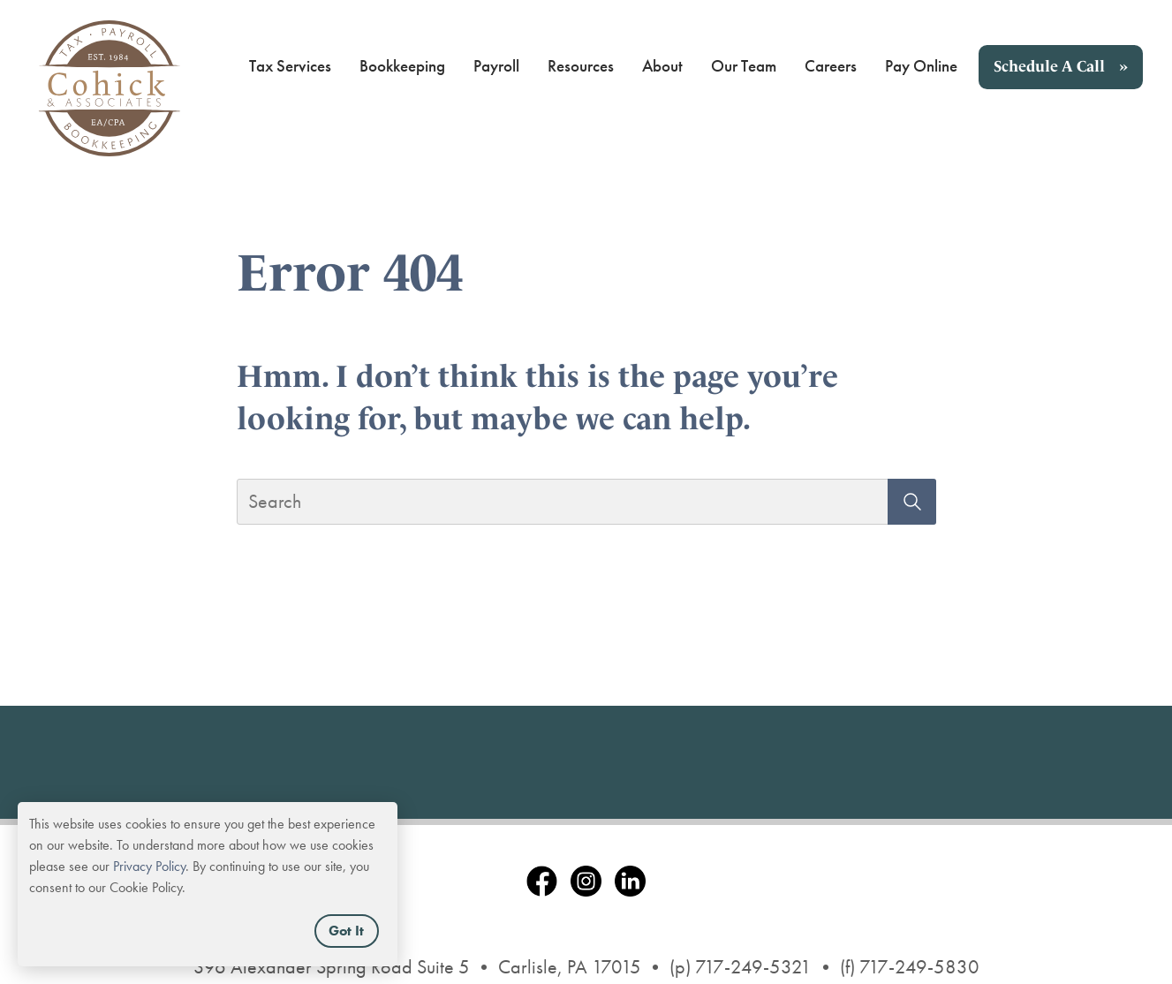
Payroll (496, 66)
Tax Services (290, 66)
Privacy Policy (149, 866)
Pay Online (921, 66)
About (662, 66)
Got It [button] (346, 930)
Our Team (743, 66)
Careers (831, 66)
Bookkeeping (402, 66)
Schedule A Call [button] (1049, 66)
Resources (581, 66)
